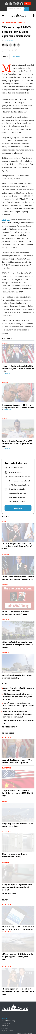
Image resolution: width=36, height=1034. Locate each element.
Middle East (5, 801)
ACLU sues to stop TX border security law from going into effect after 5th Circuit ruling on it (18, 928)
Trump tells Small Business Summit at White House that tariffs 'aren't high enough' (17, 761)
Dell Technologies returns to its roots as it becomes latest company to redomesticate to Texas (18, 991)
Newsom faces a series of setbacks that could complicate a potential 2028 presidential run (18, 578)
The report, (6, 220)
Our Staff (4, 1018)
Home (3, 22)
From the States (6, 737)
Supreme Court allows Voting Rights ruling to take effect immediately (17, 676)
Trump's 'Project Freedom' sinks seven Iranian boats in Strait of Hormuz (18, 824)
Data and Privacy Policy (8, 1021)
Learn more (18, 508)
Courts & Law (5, 619)
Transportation (6, 768)
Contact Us (5, 1026)
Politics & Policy (11, 22)
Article (5, 56)
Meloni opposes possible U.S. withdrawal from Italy (18, 721)
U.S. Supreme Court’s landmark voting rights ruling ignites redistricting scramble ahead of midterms (17, 644)
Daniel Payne (8, 40)
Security (4, 521)
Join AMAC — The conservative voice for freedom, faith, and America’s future (15, 612)
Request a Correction (7, 1031)
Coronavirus (21, 22)
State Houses (5, 554)
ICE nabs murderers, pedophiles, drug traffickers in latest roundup (14, 855)
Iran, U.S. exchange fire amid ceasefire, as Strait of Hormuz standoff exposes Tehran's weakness (17, 546)
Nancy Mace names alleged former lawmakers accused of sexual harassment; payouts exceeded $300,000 (18, 714)
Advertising (5, 1028)
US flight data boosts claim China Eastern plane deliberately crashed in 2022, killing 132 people (17, 696)
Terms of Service (6, 1023)
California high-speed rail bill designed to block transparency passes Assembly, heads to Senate (18, 956)
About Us (4, 1016)
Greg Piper (7, 373)
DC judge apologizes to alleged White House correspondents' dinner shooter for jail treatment (17, 887)
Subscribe (27, 4)
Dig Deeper (16, 56)
